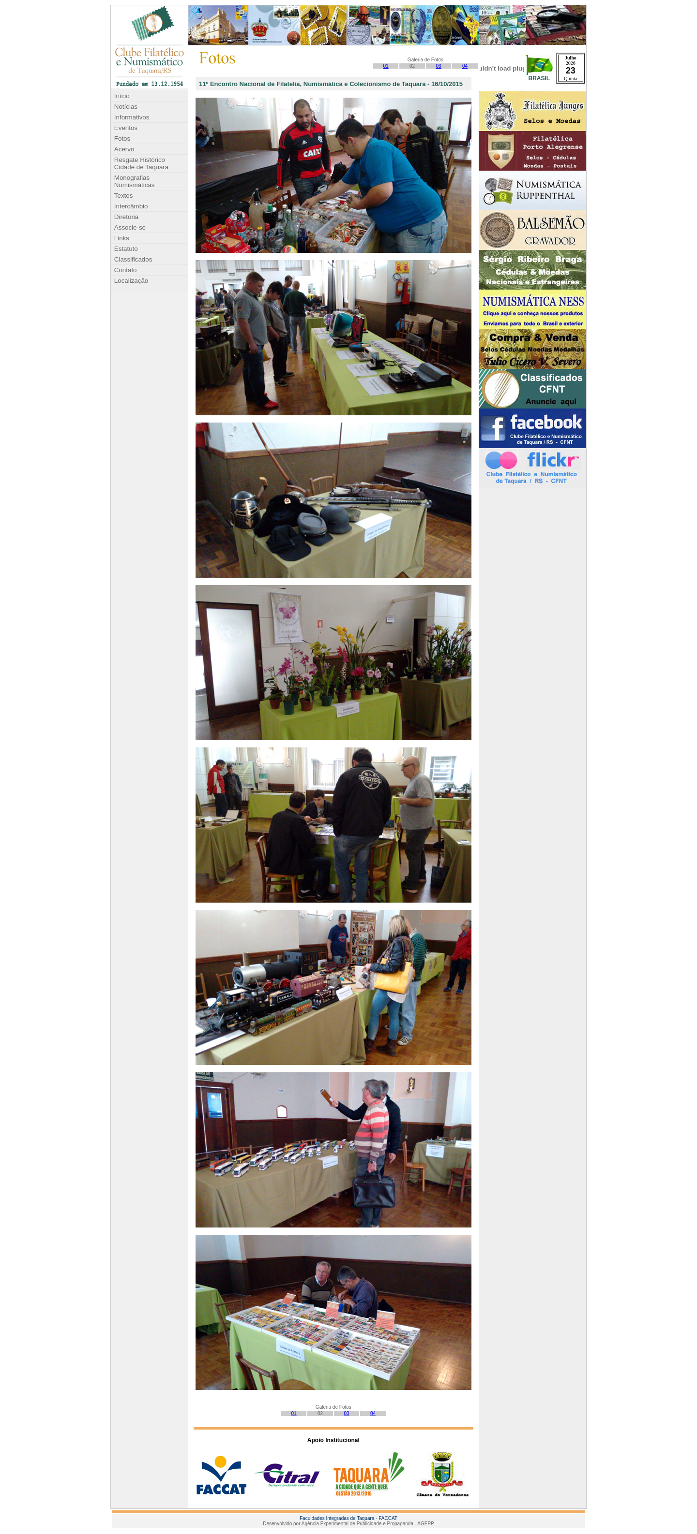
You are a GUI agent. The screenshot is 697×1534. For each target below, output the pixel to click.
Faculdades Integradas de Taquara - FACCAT (348, 1518)
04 (465, 66)
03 (438, 66)
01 (386, 66)
